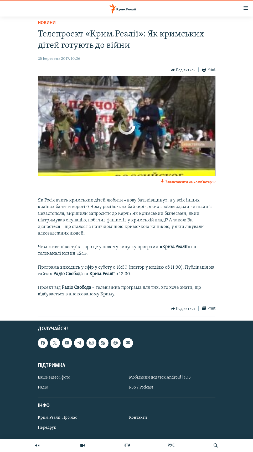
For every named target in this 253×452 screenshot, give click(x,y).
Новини (47, 22)
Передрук (47, 428)
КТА (126, 445)
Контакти (138, 418)
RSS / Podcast (141, 387)
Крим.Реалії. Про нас (57, 418)
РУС (171, 445)
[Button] (183, 70)
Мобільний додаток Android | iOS (160, 377)
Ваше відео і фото (54, 377)
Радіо (43, 387)
